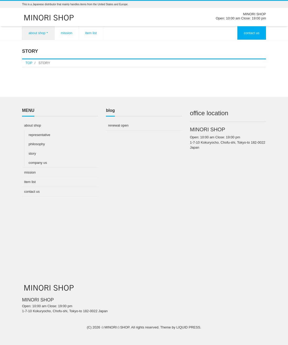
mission (66, 33)
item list (91, 33)
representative (39, 135)
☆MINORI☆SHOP (115, 327)
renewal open (118, 125)
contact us (251, 33)
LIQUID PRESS (188, 327)
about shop (37, 33)
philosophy (37, 144)
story (32, 153)
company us (38, 163)
